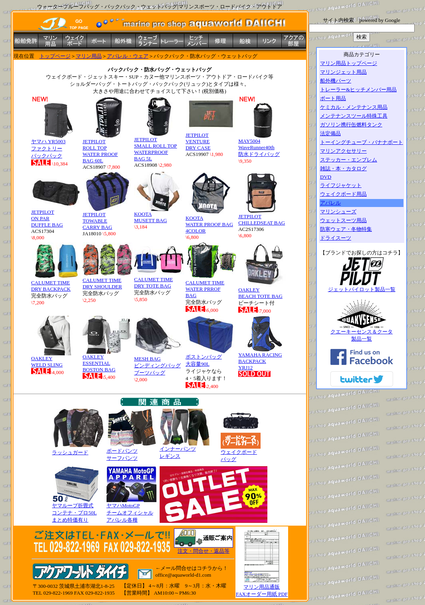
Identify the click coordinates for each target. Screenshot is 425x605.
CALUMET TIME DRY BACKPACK (56, 283)
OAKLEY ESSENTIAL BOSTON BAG (107, 360)
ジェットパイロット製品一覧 (361, 286)
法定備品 (330, 133)
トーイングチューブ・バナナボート (361, 142)
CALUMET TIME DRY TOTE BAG (159, 280)
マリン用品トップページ (348, 63)
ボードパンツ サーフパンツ (131, 452)
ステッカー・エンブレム (348, 160)
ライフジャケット (341, 185)
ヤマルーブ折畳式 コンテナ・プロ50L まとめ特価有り (77, 510)
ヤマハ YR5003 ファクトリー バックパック (56, 146)
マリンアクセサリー (343, 151)
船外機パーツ (335, 81)
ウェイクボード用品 (343, 194)
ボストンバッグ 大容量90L (210, 358)
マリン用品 (89, 56)
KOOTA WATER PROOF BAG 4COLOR (210, 222)
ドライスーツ (335, 238)
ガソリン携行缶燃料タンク (351, 125)
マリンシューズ (338, 212)
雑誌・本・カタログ (343, 168)
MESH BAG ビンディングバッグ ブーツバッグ (159, 363)
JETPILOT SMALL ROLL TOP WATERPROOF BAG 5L (159, 147)
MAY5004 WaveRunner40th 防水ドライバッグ (263, 145)
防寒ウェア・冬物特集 (346, 229)
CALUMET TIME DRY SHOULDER (107, 281)
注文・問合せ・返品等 (203, 551)
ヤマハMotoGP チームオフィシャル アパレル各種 (131, 510)
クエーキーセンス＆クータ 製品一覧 (361, 332)
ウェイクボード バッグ (241, 453)
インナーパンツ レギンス (185, 450)
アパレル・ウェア (127, 56)
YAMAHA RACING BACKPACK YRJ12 (263, 358)
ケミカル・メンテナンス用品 (353, 107)
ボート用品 (333, 98)
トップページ (55, 56)
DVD (325, 177)
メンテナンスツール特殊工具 (353, 116)
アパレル (330, 203)
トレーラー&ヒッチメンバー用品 (358, 90)
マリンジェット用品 (343, 72)
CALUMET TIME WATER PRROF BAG (211, 285)
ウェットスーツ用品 (343, 220)
